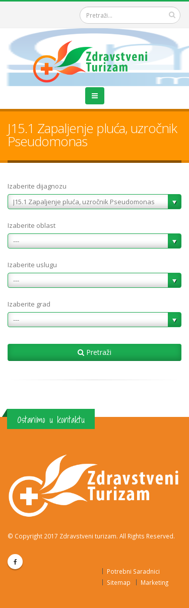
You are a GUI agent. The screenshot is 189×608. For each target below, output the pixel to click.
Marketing (154, 582)
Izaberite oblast (31, 225)
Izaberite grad (29, 304)
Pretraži (94, 352)
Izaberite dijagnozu (37, 186)
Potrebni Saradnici (133, 571)
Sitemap (119, 582)
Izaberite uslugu (32, 264)
